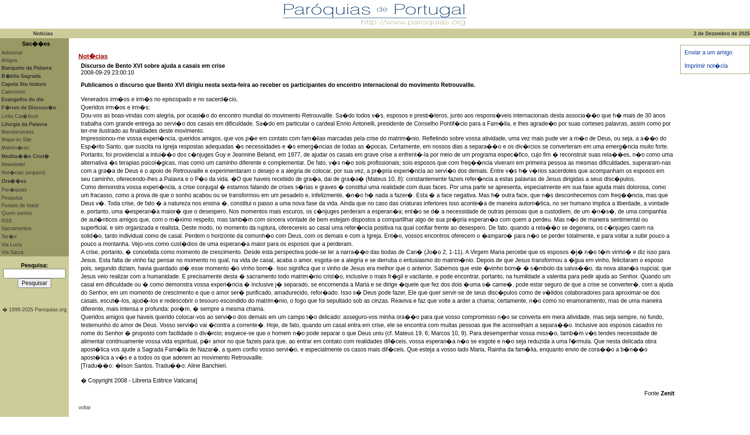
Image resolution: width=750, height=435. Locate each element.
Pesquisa (11, 198)
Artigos (9, 60)
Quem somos (16, 213)
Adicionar (11, 52)
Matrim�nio (15, 147)
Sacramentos (16, 228)
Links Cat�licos (19, 116)
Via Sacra (12, 252)
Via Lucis (11, 244)
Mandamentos (17, 132)
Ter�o (9, 236)
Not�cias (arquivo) (23, 172)
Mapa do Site (16, 139)
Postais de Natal (20, 205)
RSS (6, 220)
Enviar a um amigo (708, 52)
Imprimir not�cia (706, 66)
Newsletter (13, 164)
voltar (84, 407)
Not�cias (93, 56)
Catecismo (13, 92)
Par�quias (14, 189)
